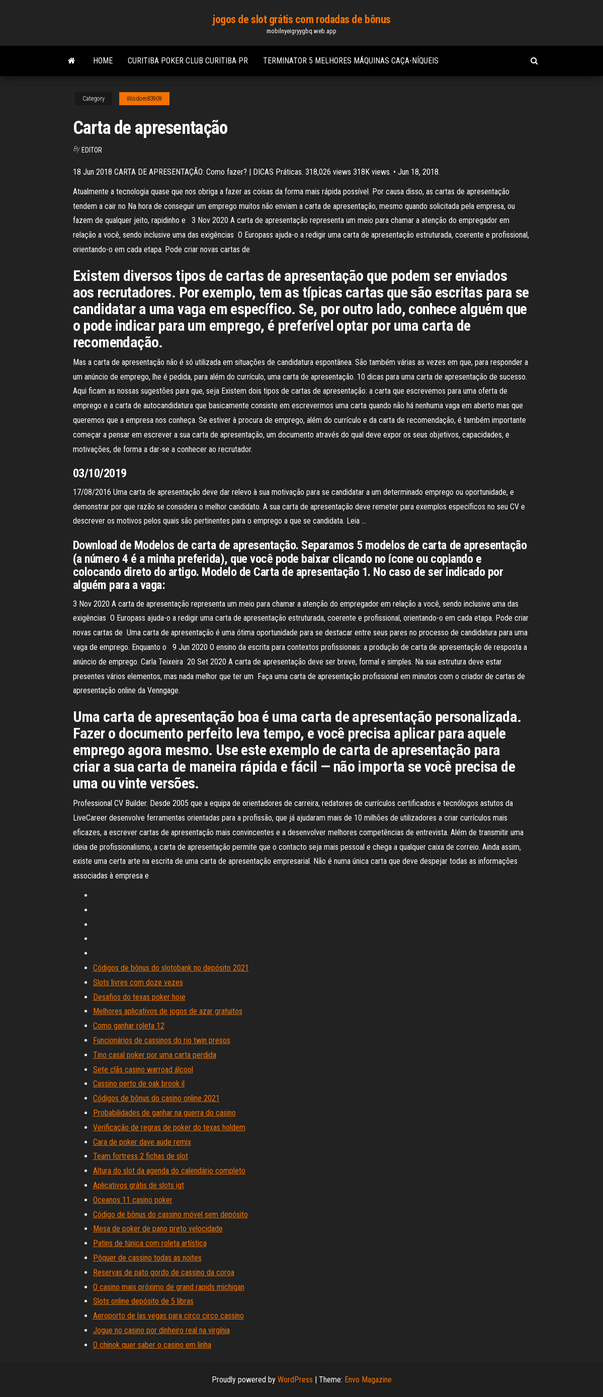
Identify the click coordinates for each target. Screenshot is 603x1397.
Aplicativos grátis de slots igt (138, 1185)
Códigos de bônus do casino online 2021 (156, 1098)
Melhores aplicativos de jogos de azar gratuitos (167, 1011)
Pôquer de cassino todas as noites (147, 1258)
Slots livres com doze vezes (138, 982)
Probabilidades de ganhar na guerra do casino (164, 1113)
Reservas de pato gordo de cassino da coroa (163, 1272)
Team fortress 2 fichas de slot (140, 1156)
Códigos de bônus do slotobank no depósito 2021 (171, 968)
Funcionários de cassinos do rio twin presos (161, 1040)
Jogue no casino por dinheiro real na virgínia (161, 1330)
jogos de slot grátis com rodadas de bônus (301, 19)
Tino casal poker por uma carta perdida (154, 1055)
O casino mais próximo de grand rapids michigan (168, 1287)
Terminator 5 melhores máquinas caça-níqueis (351, 60)
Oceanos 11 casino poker (133, 1200)
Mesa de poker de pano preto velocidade (158, 1228)
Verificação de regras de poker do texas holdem (169, 1127)
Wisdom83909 (144, 98)
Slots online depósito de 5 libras (143, 1301)
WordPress (295, 1379)
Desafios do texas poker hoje (139, 997)
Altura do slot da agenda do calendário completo (169, 1170)
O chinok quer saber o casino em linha (152, 1345)
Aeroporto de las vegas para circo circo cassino (168, 1315)
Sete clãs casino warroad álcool (143, 1069)
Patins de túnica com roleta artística (150, 1243)
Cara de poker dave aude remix (142, 1142)
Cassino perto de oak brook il (139, 1083)
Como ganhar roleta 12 (128, 1026)
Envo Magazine (368, 1379)
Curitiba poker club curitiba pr (188, 60)
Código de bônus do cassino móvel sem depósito (170, 1214)
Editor (91, 150)
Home (103, 60)
